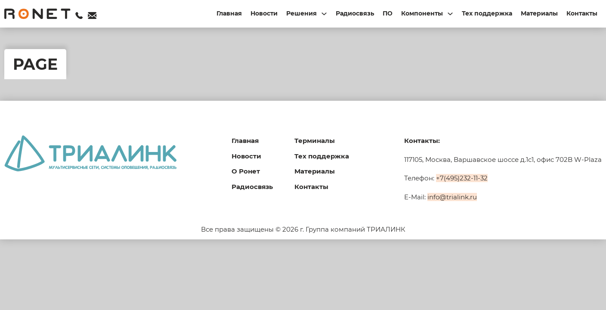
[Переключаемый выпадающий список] (324, 14)
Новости (264, 13)
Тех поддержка (487, 13)
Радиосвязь (355, 13)
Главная (229, 13)
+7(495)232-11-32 (462, 178)
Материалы (539, 13)
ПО (388, 13)
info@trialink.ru (452, 197)
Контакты (581, 13)
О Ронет (246, 171)
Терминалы (314, 140)
